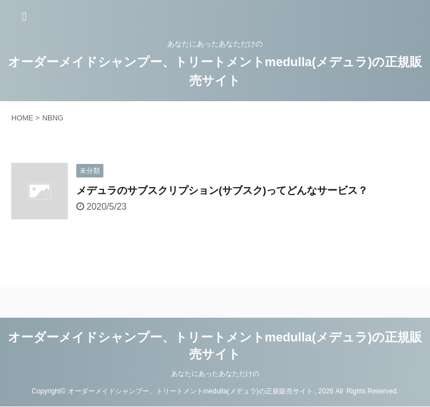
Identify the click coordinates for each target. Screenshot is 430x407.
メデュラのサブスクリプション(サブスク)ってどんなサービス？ (222, 190)
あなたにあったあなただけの (215, 374)
